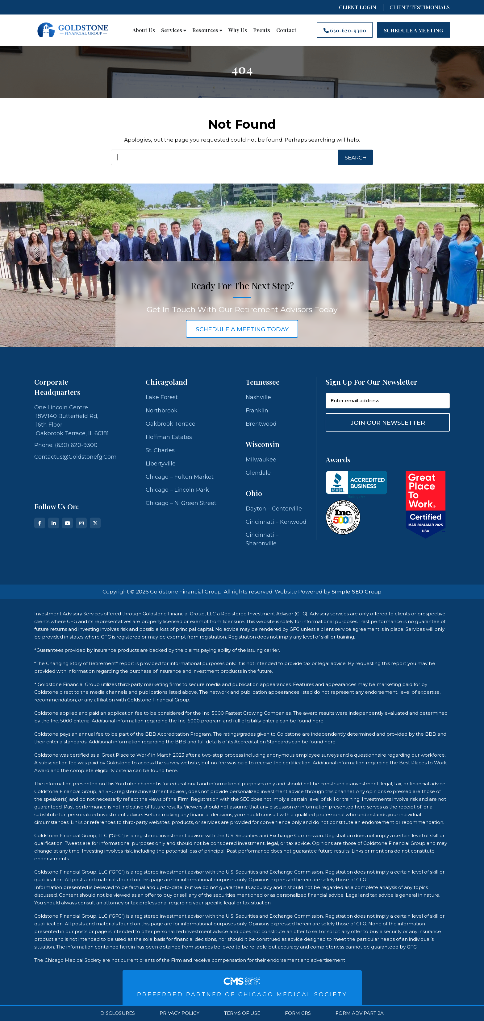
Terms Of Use (242, 1013)
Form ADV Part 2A (360, 1013)
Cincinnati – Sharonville (262, 539)
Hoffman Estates (169, 437)
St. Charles (160, 450)
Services (173, 30)
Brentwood (261, 423)
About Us (143, 30)
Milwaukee (261, 459)
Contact (286, 30)
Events (261, 30)
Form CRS (298, 1013)
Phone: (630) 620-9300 (66, 445)
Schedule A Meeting (413, 30)
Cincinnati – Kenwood (276, 522)
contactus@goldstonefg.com (75, 456)
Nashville (258, 397)
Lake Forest (162, 397)
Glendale (258, 472)
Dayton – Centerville (274, 508)
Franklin (257, 410)
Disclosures (117, 1013)
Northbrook (161, 410)
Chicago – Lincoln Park (177, 490)
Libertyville (161, 463)
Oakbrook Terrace (170, 423)
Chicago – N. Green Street (181, 503)
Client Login (357, 7)
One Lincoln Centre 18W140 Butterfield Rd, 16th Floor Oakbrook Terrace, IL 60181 (71, 420)
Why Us (237, 30)
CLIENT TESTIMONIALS (420, 7)
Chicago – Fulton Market (180, 476)
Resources (207, 30)
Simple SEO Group (357, 592)
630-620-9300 (344, 30)
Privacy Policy (179, 1013)
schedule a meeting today (242, 329)
